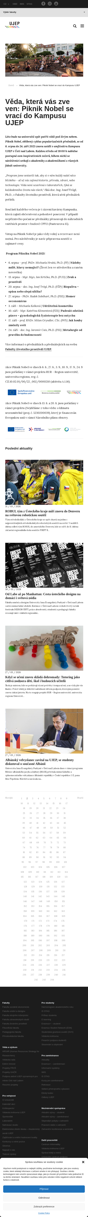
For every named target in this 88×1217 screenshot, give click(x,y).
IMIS (22, 4)
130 (40, 886)
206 (25, 950)
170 (25, 921)
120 (58, 876)
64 (51, 837)
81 (24, 852)
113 (59, 872)
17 (67, 803)
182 (25, 930)
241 (64, 974)
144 (55, 896)
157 (63, 906)
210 (56, 950)
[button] (83, 1162)
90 (37, 857)
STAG (29, 4)
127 (63, 881)
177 (32, 926)
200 (24, 945)
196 (40, 940)
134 (25, 891)
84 (44, 852)
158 (25, 911)
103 (32, 867)
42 (44, 823)
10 (22, 803)
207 (32, 950)
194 (25, 940)
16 (60, 803)
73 (64, 842)
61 (30, 837)
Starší (80, 797)
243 (44, 979)
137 (48, 891)
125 (48, 881)
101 (65, 862)
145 (63, 896)
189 (32, 935)
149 (48, 901)
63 (44, 837)
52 (65, 827)
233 (48, 970)
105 (48, 867)
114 (66, 872)
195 (32, 940)
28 (44, 813)
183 (32, 930)
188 (25, 935)
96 (29, 862)
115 (22, 876)
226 (40, 965)
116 (29, 876)
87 (64, 852)
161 (48, 911)
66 (65, 837)
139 (63, 891)
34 (37, 818)
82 (30, 852)
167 (48, 916)
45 (65, 823)
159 (32, 911)
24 (64, 808)
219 (32, 960)
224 (24, 965)
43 (51, 823)
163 (63, 911)
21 (44, 808)
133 (63, 886)
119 (51, 876)
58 (58, 832)
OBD (15, 4)
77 (44, 847)
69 (37, 842)
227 (48, 965)
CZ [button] (6, 4)
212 (25, 955)
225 (32, 965)
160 (40, 911)
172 (40, 921)
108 (22, 872)
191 (48, 935)
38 (64, 818)
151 (63, 901)
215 (48, 955)
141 (32, 896)
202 (40, 945)
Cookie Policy (44, 1213)
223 (63, 960)
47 (31, 827)
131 (48, 886)
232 (40, 970)
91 (44, 857)
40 (30, 823)
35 (44, 818)
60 (23, 837)
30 (58, 813)
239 (48, 974)
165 (32, 916)
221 (48, 960)
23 (57, 808)
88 (24, 857)
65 (58, 837)
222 (55, 960)
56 (44, 832)
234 (56, 970)
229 (64, 965)
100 (58, 862)
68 (31, 842)
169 (63, 916)
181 (63, 926)
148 (40, 901)
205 (64, 945)
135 (32, 891)
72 (58, 842)
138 (55, 891)
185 (48, 930)
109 (30, 872)
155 (48, 906)
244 (52, 979)
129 (33, 886)
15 (54, 803)
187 (63, 930)
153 (32, 906)
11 (28, 803)
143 (48, 896)
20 (37, 808)
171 (33, 921)
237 (32, 974)
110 (37, 872)
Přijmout (44, 1189)
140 (25, 896)
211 (64, 950)
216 (55, 955)
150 (56, 901)
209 (49, 950)
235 (63, 970)
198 (55, 940)
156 (55, 906)
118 (44, 876)
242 (36, 979)
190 (40, 935)
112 (51, 872)
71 (51, 842)
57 (51, 832)
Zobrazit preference (44, 1206)
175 (63, 921)
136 (40, 891)
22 (50, 808)
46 (24, 827)
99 (50, 862)
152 (25, 906)
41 (37, 823)
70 (44, 842)
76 (37, 847)
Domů (11, 85)
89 (30, 857)
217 (63, 955)
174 (55, 921)
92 (51, 857)
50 (51, 827)
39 (23, 823)
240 (56, 974)
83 (37, 852)
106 (55, 867)
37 (58, 818)
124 (40, 881)
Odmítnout (44, 1197)
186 (55, 930)
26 (31, 813)
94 (64, 857)
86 (57, 852)
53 (24, 832)
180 (55, 926)
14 (47, 803)
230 (25, 970)
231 (32, 970)
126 (55, 881)
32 (24, 818)
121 (66, 876)
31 (64, 813)
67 (24, 842)
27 (37, 813)
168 (55, 916)
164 (25, 916)
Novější (9, 797)
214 (40, 955)
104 (40, 867)
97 (36, 862)
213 (32, 955)
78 (51, 847)
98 (43, 862)
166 (40, 916)
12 (34, 803)
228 (56, 965)
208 (40, 950)
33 (31, 818)
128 (25, 886)
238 (40, 974)
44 (58, 823)
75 (31, 847)
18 (24, 808)
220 (40, 960)
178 (40, 926)
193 (63, 935)
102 (25, 867)
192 (55, 935)
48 (37, 827)
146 (25, 901)
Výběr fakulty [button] (44, 12)
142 (40, 896)
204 (56, 945)
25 (24, 813)
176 (25, 926)
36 (51, 818)
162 (55, 911)
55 (37, 832)
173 (47, 921)
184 (40, 930)
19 (31, 808)
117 (36, 876)
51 (58, 827)
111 (45, 872)
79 (58, 847)
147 (32, 901)
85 (51, 852)
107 (63, 867)
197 (48, 940)
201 (32, 945)
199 (63, 940)
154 (40, 906)
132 (55, 886)
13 (41, 803)
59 (64, 832)
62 (37, 837)
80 (64, 847)
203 (48, 945)
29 (51, 813)
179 (48, 926)
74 (24, 847)
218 (24, 960)
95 (23, 862)
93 (58, 857)
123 (32, 881)
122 (25, 881)
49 (44, 827)
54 (30, 832)
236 (24, 974)
